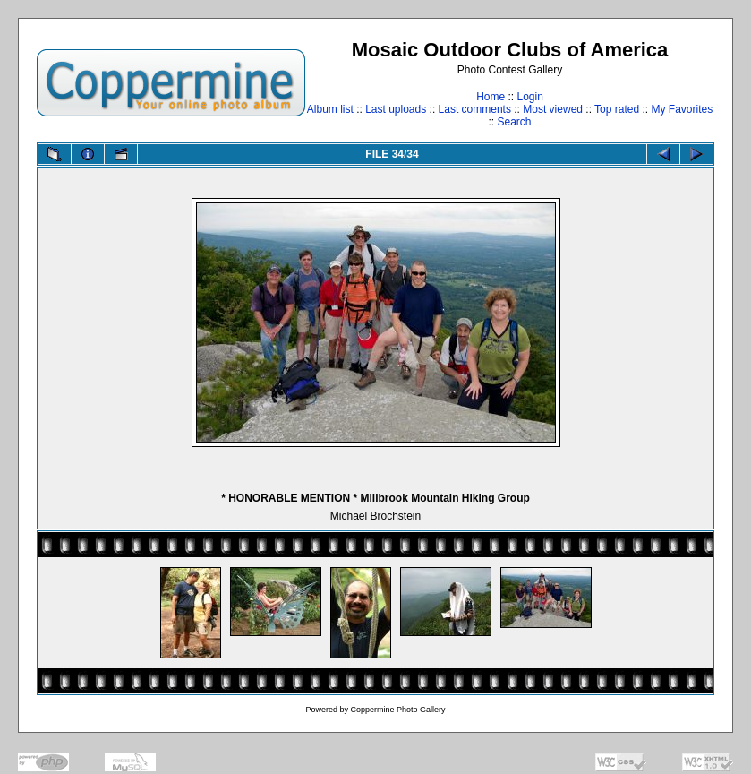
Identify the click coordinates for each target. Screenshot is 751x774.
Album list (330, 109)
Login (529, 96)
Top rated (616, 109)
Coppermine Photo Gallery (397, 709)
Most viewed (553, 109)
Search (514, 122)
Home (490, 96)
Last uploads (395, 109)
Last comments (475, 109)
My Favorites (682, 109)
